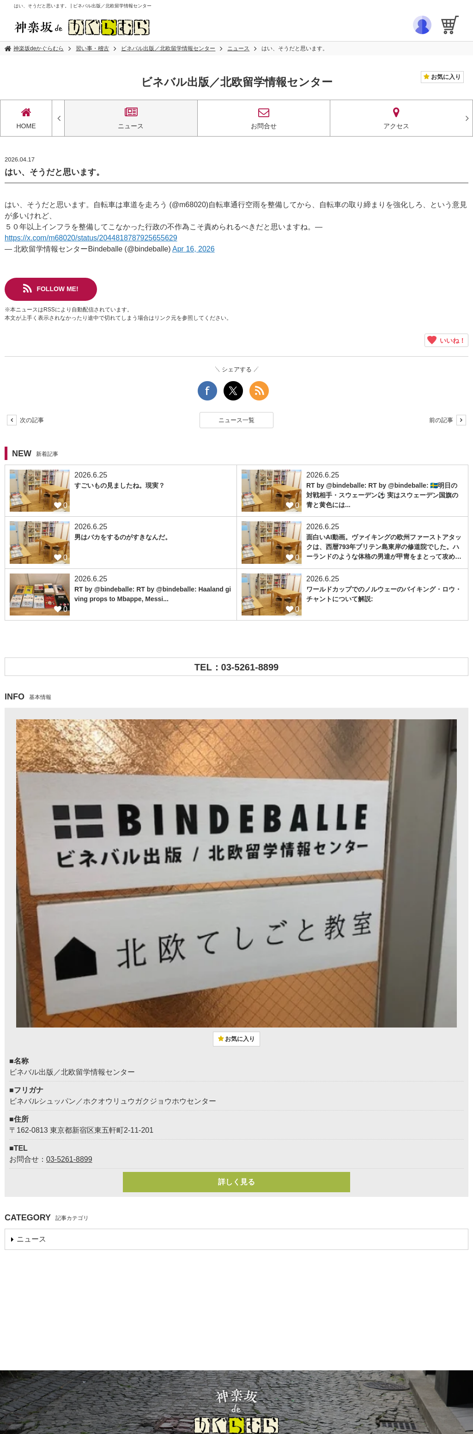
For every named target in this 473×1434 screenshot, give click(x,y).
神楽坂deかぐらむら (38, 48)
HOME (26, 118)
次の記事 (25, 420)
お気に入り (445, 76)
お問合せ (264, 118)
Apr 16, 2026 (193, 249)
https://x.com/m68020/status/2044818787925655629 (91, 238)
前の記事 (447, 420)
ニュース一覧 (236, 420)
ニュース (238, 48)
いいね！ (446, 340)
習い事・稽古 (92, 48)
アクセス (396, 118)
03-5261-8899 (69, 1159)
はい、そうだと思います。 (294, 48)
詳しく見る (236, 1182)
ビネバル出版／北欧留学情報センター (168, 48)
